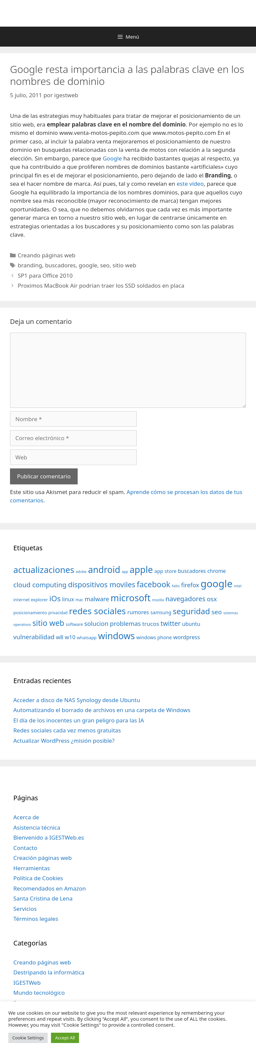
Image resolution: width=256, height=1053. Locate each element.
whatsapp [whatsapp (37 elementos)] (87, 638)
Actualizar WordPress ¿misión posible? (64, 740)
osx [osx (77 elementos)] (212, 599)
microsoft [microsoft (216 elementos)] (131, 598)
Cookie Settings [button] (28, 1038)
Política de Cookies (38, 878)
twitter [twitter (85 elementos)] (171, 623)
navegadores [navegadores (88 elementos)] (185, 598)
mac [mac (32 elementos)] (79, 599)
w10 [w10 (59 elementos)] (70, 637)
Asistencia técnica (36, 827)
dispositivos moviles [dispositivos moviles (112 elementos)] (101, 584)
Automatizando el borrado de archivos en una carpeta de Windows (101, 710)
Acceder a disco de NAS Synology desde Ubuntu (76, 700)
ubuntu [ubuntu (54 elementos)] (191, 624)
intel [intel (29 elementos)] (238, 585)
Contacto (25, 848)
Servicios (25, 909)
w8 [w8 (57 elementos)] (59, 637)
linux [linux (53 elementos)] (68, 599)
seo (105, 265)
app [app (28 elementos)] (125, 571)
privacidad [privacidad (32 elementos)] (57, 612)
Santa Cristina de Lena (43, 898)
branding (30, 265)
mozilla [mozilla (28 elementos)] (158, 600)
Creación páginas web (42, 858)
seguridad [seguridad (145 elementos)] (191, 611)
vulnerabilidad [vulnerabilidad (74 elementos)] (33, 637)
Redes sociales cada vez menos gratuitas (67, 730)
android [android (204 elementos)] (104, 570)
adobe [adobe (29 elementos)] (81, 571)
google (88, 265)
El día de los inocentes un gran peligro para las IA (78, 720)
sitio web (124, 265)
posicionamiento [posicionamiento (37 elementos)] (30, 613)
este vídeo (190, 183)
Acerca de (26, 817)
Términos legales (35, 918)
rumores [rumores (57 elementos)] (138, 612)
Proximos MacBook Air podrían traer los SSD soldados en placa (101, 285)
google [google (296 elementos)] (217, 583)
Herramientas (31, 868)
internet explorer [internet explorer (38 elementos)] (30, 600)
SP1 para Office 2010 (45, 275)
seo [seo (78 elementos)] (217, 612)
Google (112, 158)
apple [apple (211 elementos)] (141, 569)
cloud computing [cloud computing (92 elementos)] (39, 584)
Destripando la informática (48, 972)
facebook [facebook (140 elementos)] (153, 584)
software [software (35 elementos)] (74, 624)
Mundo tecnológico (39, 992)
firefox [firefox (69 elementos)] (190, 585)
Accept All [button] (65, 1038)
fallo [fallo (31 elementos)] (176, 585)
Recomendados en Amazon (49, 888)
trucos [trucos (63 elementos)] (150, 624)
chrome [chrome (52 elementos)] (216, 571)
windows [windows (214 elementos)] (116, 636)
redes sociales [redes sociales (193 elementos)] (97, 611)
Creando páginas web (46, 255)
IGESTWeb (27, 982)
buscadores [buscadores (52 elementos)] (192, 571)
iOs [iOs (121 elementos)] (55, 598)
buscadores (60, 265)
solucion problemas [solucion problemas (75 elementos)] (112, 623)
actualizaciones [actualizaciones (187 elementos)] (43, 570)
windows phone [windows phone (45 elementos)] (154, 637)
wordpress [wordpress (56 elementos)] (186, 637)
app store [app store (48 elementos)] (165, 571)
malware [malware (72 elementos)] (97, 599)
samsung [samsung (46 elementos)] (160, 612)
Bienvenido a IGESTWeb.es (48, 837)
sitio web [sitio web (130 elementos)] (48, 623)
